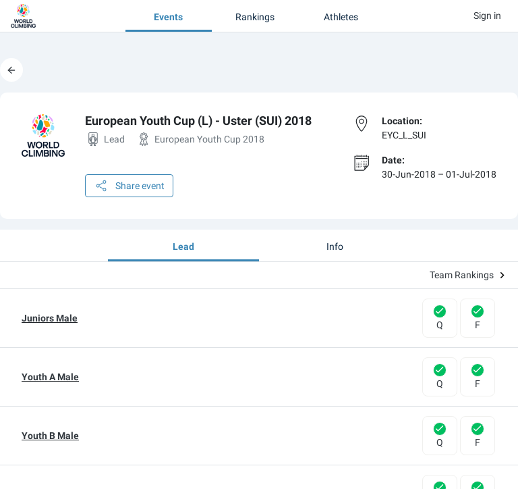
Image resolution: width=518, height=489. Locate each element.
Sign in (487, 15)
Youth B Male (50, 435)
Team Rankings (467, 274)
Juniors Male (50, 318)
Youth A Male (50, 376)
